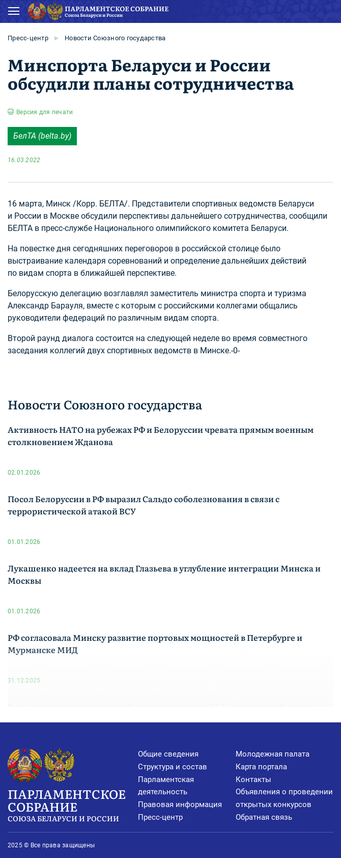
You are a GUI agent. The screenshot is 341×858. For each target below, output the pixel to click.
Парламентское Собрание (73, 804)
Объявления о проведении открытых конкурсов (284, 798)
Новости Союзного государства (115, 38)
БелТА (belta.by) (42, 136)
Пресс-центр (28, 38)
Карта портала (261, 766)
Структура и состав (172, 766)
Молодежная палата (272, 754)
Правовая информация (180, 804)
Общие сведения (168, 754)
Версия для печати (44, 112)
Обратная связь (264, 817)
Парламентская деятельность (166, 786)
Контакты (253, 779)
